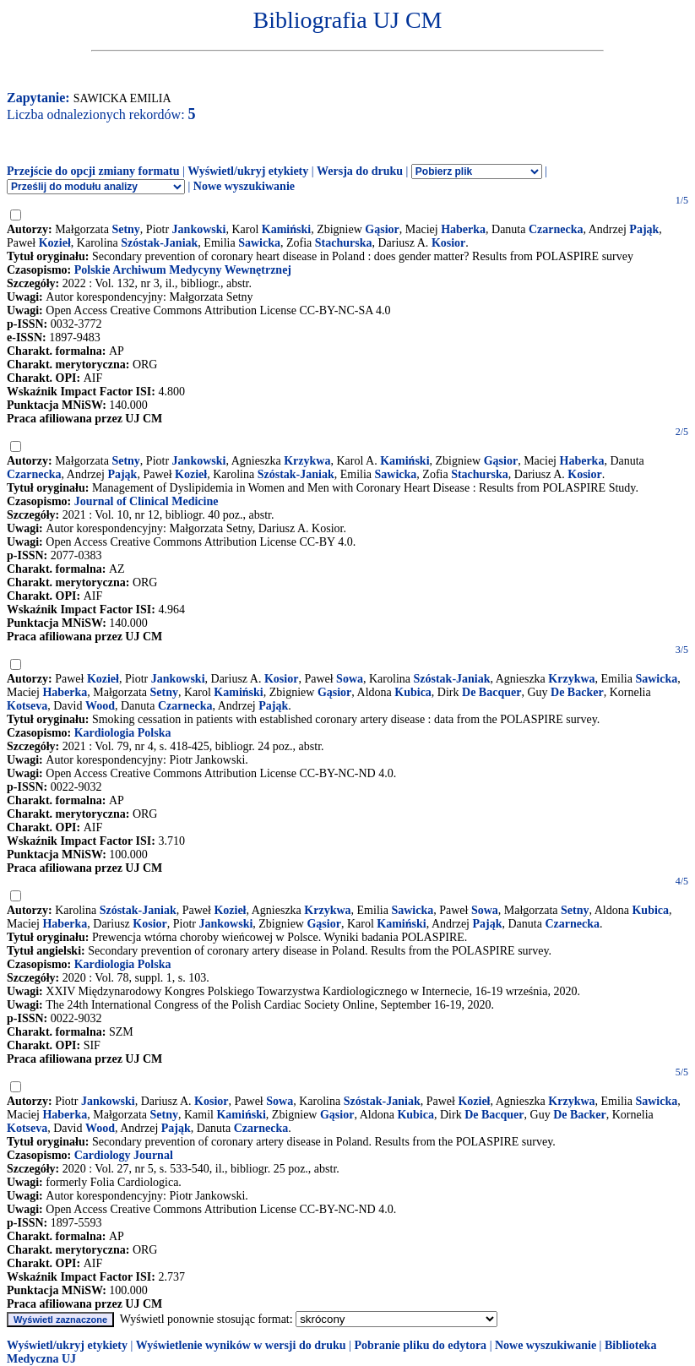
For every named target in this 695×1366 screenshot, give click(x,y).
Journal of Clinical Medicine (146, 501)
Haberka (463, 229)
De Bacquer (491, 692)
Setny (125, 229)
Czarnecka (556, 229)
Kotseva (27, 705)
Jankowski (199, 229)
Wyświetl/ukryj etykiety (247, 171)
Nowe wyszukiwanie (244, 186)
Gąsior (382, 229)
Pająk (644, 229)
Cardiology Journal (123, 1155)
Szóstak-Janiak (159, 243)
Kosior (448, 243)
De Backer (577, 692)
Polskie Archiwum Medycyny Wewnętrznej (182, 270)
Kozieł (55, 243)
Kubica (413, 692)
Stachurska (343, 243)
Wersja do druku (360, 171)
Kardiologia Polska (122, 733)
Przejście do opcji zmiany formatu (93, 171)
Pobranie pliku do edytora (420, 1345)
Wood (100, 705)
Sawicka (259, 243)
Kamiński (286, 229)
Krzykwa (307, 460)
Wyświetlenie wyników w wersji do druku (241, 1345)
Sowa (349, 678)
